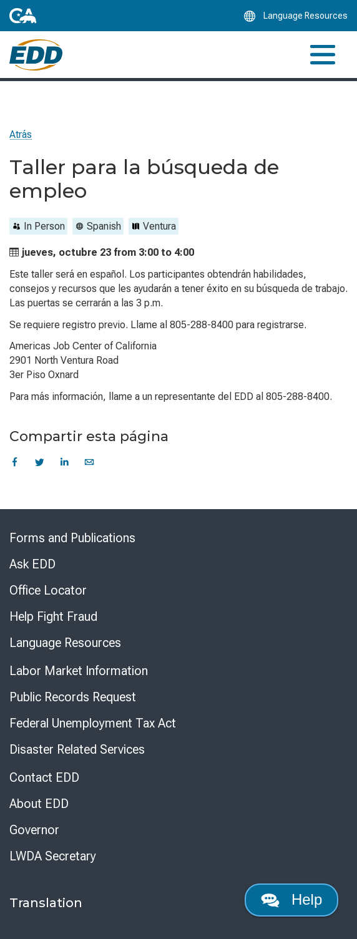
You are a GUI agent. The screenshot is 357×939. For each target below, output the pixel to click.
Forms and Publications (72, 537)
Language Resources (65, 642)
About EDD (39, 803)
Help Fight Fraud (53, 616)
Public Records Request (72, 696)
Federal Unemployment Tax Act (92, 723)
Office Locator (48, 590)
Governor (34, 829)
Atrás (20, 134)
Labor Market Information (78, 670)
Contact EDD (44, 777)
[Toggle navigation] (323, 54)
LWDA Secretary (52, 856)
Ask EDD (32, 564)
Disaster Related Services (77, 749)
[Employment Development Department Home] (35, 55)
